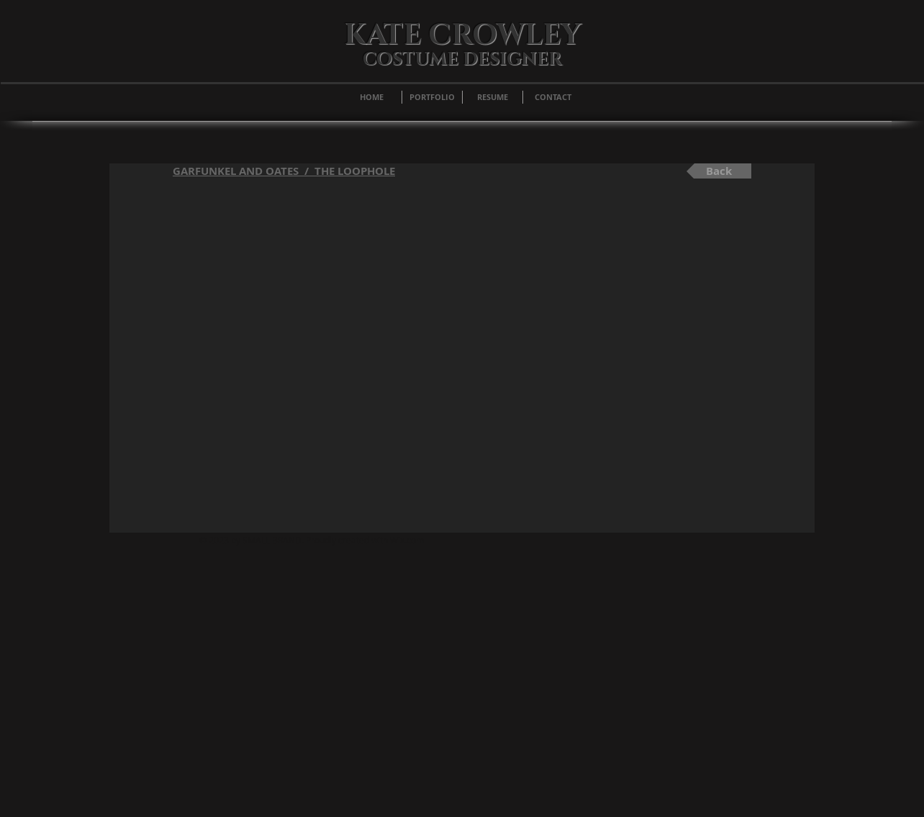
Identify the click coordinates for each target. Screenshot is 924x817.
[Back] (719, 171)
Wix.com (407, 540)
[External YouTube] (462, 359)
